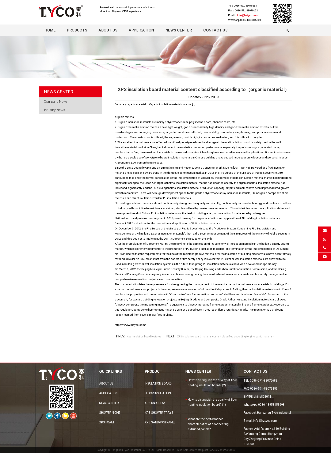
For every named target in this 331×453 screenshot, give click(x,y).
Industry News (54, 110)
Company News (56, 102)
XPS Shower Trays (159, 412)
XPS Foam (106, 422)
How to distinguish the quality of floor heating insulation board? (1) (212, 402)
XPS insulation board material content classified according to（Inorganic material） (226, 336)
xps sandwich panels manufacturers (134, 7)
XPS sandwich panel (160, 422)
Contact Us (215, 30)
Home (50, 30)
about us (106, 383)
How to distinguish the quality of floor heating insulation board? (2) (212, 382)
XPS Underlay (155, 403)
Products (77, 30)
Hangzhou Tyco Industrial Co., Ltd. (131, 450)
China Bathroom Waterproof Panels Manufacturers (205, 450)
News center (179, 30)
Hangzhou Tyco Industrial (274, 412)
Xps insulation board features (144, 336)
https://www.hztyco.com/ (130, 324)
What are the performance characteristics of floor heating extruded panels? (208, 424)
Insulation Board (158, 383)
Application (141, 30)
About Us (108, 30)
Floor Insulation (158, 393)
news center (109, 403)
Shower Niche (109, 412)
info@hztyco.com (247, 15)
